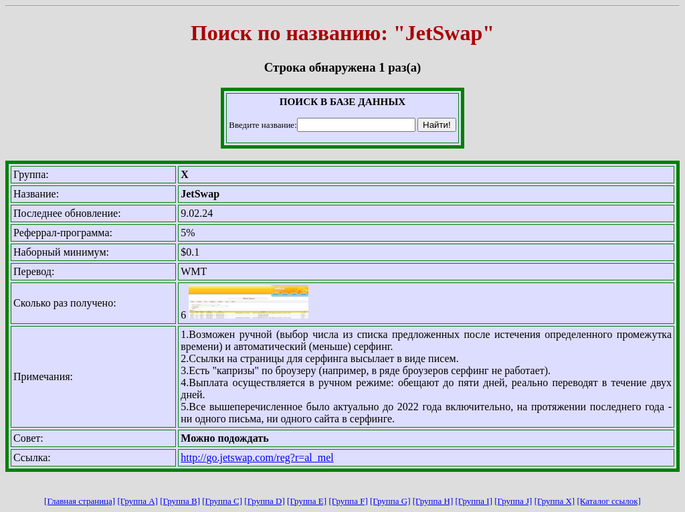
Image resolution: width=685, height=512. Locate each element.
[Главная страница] (79, 501)
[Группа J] (513, 501)
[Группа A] (137, 501)
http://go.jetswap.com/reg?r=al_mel (257, 457)
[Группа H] (433, 501)
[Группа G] (390, 501)
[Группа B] (180, 501)
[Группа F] (347, 501)
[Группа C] (222, 501)
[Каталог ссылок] (608, 501)
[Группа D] (264, 501)
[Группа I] (474, 501)
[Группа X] (554, 501)
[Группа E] (306, 501)
